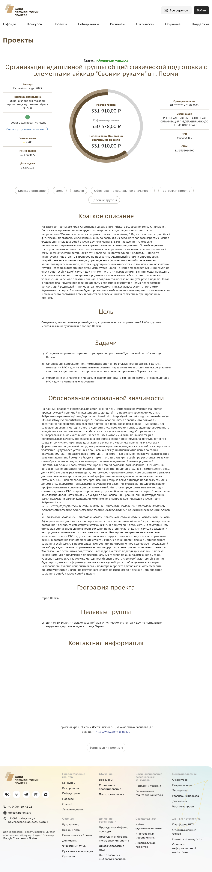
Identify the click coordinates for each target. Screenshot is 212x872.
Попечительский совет (77, 835)
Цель (59, 190)
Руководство (70, 824)
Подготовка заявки (111, 794)
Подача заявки (182, 785)
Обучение (173, 24)
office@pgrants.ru (17, 813)
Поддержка (200, 24)
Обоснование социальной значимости (122, 190)
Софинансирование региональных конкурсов (149, 776)
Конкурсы (34, 24)
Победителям (88, 24)
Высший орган (71, 829)
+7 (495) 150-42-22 (17, 807)
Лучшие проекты (73, 809)
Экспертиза (179, 790)
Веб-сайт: (89, 731)
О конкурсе (179, 779)
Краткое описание (32, 190)
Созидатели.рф (146, 818)
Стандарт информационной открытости (184, 847)
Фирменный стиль (74, 845)
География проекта (176, 190)
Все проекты (70, 788)
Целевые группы (104, 200)
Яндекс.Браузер (43, 835)
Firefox (33, 838)
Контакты (68, 856)
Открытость (145, 24)
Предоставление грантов (73, 775)
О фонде (9, 24)
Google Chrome (13, 838)
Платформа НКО (183, 824)
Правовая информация (77, 851)
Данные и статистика (186, 818)
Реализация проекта (185, 795)
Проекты (60, 24)
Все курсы (105, 779)
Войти (201, 10)
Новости (68, 798)
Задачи (78, 190)
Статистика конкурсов (187, 839)
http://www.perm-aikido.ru (113, 731)
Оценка (67, 804)
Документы (179, 801)
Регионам (117, 24)
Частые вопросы (183, 806)
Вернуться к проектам (106, 747)
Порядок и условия (148, 785)
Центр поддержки (184, 773)
